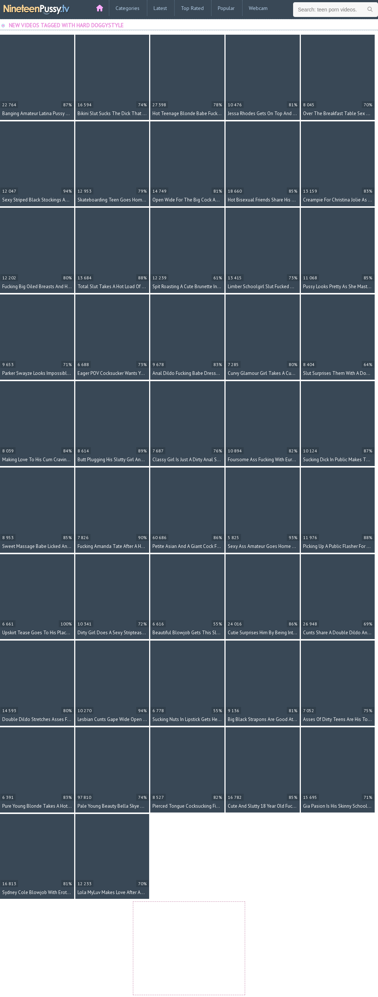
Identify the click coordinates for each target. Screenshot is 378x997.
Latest (160, 8)
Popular (226, 8)
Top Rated (192, 8)
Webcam (258, 8)
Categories (128, 8)
